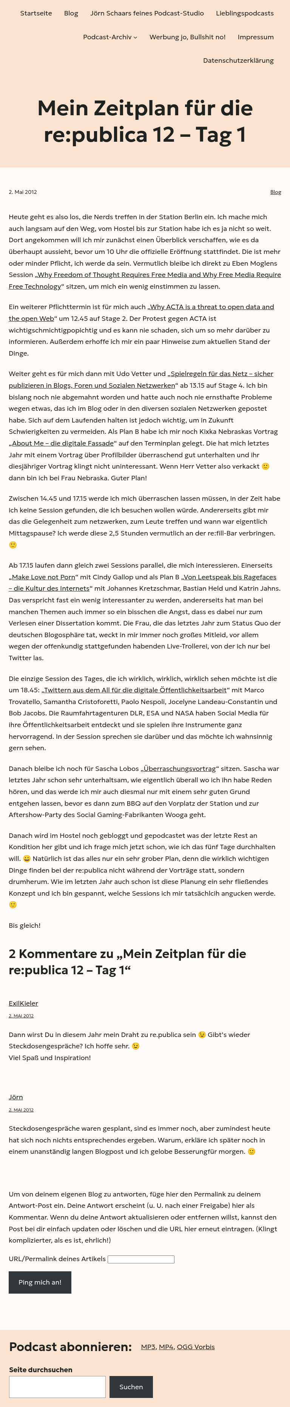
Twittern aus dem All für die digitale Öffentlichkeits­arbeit (135, 690)
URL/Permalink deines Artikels (57, 1258)
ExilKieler (23, 1003)
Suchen (131, 1386)
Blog (275, 192)
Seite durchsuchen (40, 1369)
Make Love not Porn (44, 577)
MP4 (166, 1346)
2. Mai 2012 (21, 1015)
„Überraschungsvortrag (178, 768)
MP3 (148, 1346)
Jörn (16, 1097)
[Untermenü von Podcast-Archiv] (135, 37)
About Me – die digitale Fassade (63, 443)
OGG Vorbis (196, 1346)
